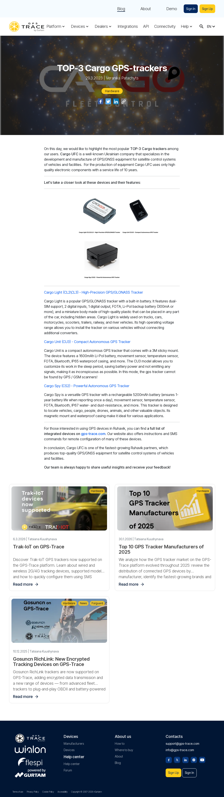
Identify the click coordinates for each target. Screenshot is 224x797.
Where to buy (124, 747)
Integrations (128, 26)
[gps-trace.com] (26, 26)
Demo (169, 9)
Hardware (112, 91)
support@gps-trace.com (182, 741)
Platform (53, 26)
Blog (118, 9)
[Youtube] (202, 757)
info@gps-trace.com (180, 747)
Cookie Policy (48, 791)
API (146, 26)
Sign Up (206, 9)
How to (119, 741)
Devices (78, 26)
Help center (72, 761)
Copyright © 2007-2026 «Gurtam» (86, 791)
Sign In (188, 9)
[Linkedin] (185, 757)
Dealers (101, 26)
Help (185, 26)
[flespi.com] (30, 759)
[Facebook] (169, 757)
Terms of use (18, 791)
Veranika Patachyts (122, 78)
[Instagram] (194, 757)
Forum (68, 768)
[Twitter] (177, 757)
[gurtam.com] (30, 747)
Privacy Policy (33, 791)
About (143, 9)
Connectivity (165, 26)
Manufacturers (74, 741)
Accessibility (62, 791)
